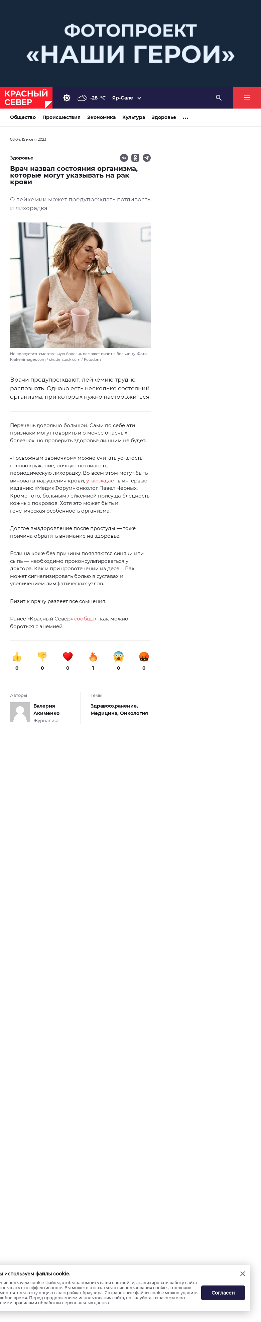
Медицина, (105, 713)
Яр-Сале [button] (122, 98)
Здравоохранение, (114, 706)
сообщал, (86, 618)
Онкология (134, 713)
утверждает (101, 480)
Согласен (223, 1293)
